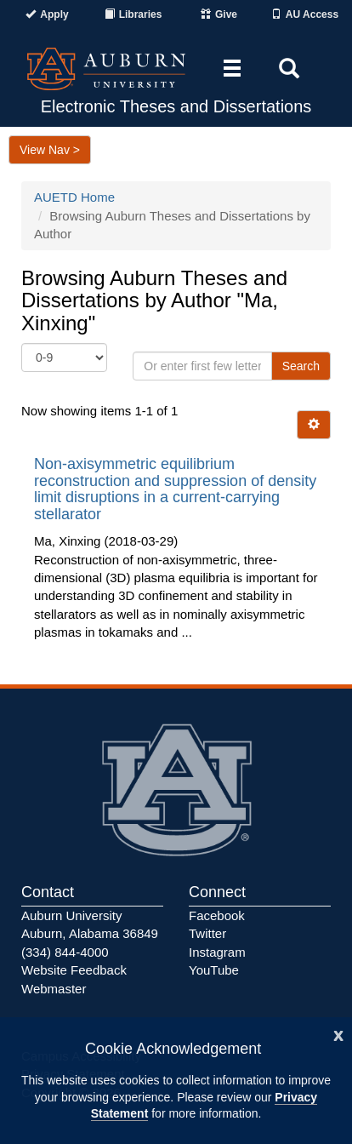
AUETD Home (74, 197)
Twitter (207, 933)
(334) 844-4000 (65, 952)
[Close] (338, 1034)
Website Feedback (74, 970)
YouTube (214, 970)
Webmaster (53, 988)
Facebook (217, 915)
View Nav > (50, 150)
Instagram (217, 952)
